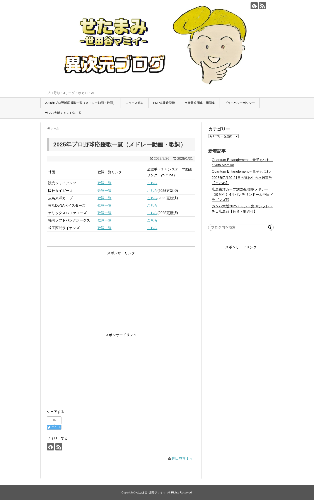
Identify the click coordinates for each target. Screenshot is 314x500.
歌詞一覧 (104, 183)
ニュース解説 (134, 103)
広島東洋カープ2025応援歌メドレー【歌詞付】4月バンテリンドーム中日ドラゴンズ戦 (242, 194)
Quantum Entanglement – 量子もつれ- (241, 171)
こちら (152, 183)
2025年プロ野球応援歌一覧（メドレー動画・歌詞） (80, 103)
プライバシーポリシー (239, 103)
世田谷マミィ (182, 458)
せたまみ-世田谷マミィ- (151, 492)
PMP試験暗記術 (164, 103)
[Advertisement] (121, 286)
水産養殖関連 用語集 (199, 103)
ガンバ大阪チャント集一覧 (63, 113)
